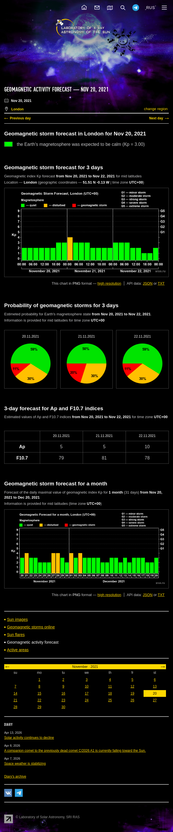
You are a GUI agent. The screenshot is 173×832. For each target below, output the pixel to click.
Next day (156, 118)
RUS (150, 7)
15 (39, 693)
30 (63, 707)
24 (86, 700)
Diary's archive (15, 777)
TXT (161, 283)
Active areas (18, 650)
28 (15, 707)
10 (86, 686)
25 (110, 700)
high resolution (109, 283)
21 (15, 700)
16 (63, 693)
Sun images (17, 619)
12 (132, 686)
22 (39, 700)
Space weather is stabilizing (25, 764)
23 (63, 700)
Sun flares (16, 634)
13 (154, 686)
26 (132, 700)
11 (110, 686)
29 (39, 707)
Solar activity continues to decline (29, 738)
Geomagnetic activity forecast (37, 89)
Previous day (20, 118)
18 (110, 693)
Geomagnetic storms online (31, 627)
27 (154, 700)
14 (15, 693)
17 (86, 693)
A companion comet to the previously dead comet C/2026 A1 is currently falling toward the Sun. (75, 751)
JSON (148, 283)
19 (132, 693)
